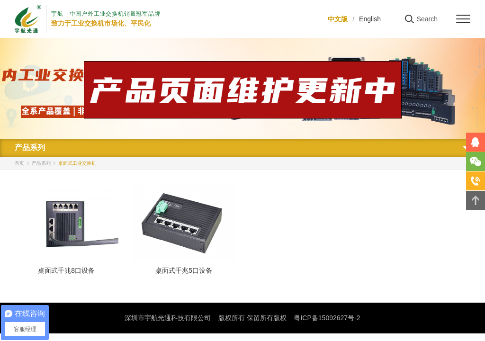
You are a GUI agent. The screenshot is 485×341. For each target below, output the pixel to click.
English (370, 19)
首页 (19, 163)
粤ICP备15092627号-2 (327, 318)
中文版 (338, 19)
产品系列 (41, 163)
